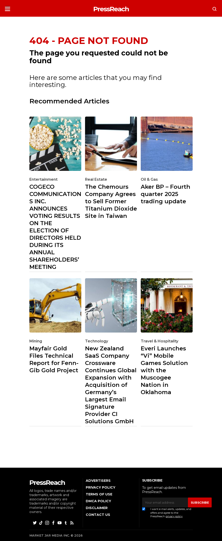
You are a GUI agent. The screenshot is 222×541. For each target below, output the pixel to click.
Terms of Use (99, 494)
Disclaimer (97, 508)
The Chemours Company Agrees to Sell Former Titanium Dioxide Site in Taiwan (111, 201)
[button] (7, 7)
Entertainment (43, 179)
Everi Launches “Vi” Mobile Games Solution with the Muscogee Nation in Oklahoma (164, 370)
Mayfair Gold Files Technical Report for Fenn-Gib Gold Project (53, 359)
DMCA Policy (98, 501)
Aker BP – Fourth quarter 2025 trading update (165, 194)
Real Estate (96, 179)
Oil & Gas (149, 179)
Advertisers (98, 480)
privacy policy (174, 516)
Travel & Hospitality (159, 341)
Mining (35, 341)
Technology (96, 341)
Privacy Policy (100, 487)
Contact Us (98, 515)
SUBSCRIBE (200, 502)
